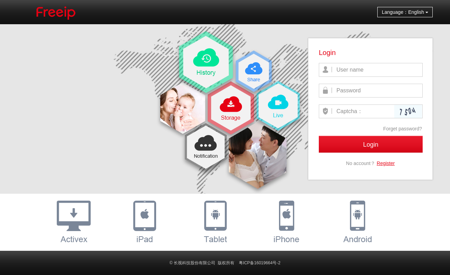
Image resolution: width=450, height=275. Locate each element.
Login (370, 144)
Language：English (405, 12)
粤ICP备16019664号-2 (259, 262)
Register (386, 163)
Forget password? (402, 128)
